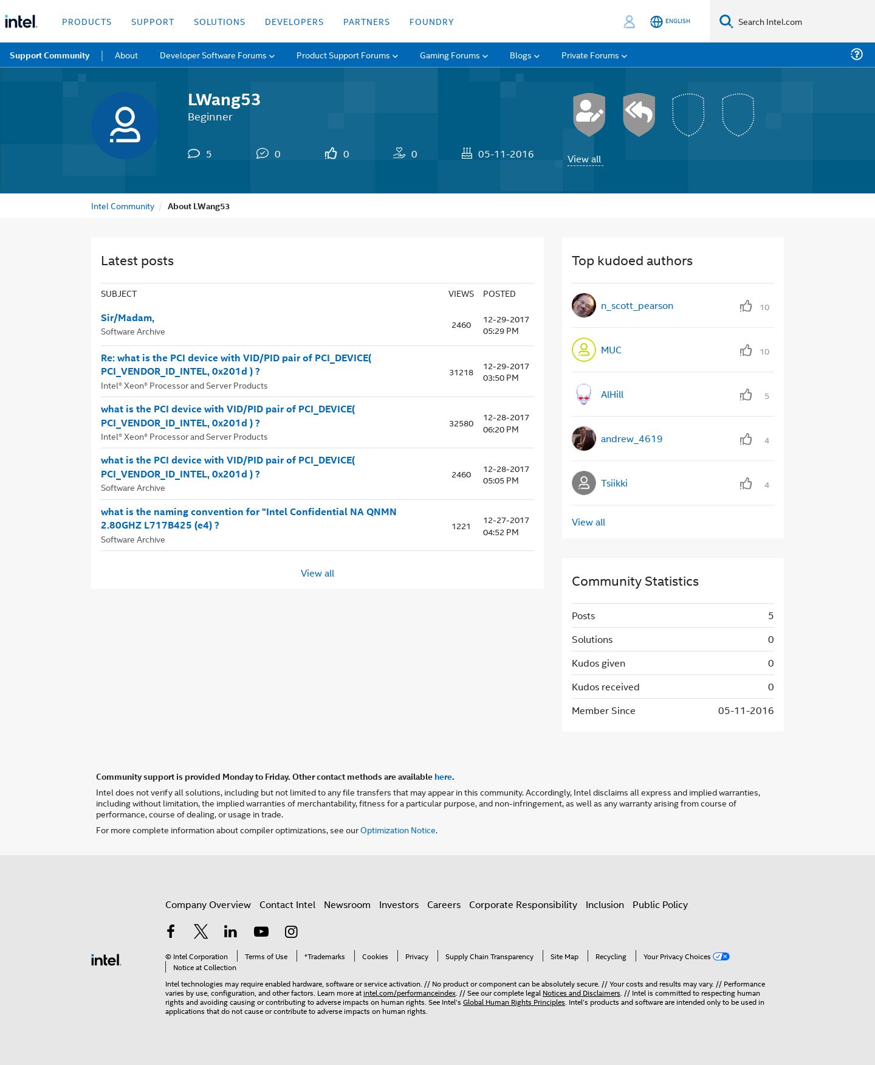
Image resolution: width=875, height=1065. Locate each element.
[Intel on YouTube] (261, 933)
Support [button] (152, 21)
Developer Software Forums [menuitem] (213, 54)
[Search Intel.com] (804, 21)
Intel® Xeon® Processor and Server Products (184, 384)
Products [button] (87, 21)
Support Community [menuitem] (49, 54)
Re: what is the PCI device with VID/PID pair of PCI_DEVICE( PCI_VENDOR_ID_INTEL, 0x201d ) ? (236, 364)
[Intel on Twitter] (201, 933)
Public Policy (660, 904)
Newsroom (347, 904)
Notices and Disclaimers (581, 992)
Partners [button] (366, 21)
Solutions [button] (219, 21)
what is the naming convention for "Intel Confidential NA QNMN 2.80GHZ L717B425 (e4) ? (249, 518)
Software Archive (133, 330)
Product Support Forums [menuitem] (343, 54)
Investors (399, 904)
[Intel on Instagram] (291, 933)
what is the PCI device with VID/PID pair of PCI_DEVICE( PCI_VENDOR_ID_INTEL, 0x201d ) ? (228, 415)
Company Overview (208, 904)
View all (584, 158)
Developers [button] (294, 21)
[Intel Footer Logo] (106, 958)
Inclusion (605, 904)
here (443, 776)
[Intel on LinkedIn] (231, 933)
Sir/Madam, (127, 317)
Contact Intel (287, 904)
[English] (670, 22)
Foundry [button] (432, 21)
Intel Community (122, 205)
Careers (444, 904)
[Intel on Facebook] (170, 933)
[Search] (726, 21)
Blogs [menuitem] (521, 54)
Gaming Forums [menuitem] (450, 54)
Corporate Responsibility (523, 904)
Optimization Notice (398, 829)
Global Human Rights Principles (514, 1001)
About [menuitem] (126, 54)
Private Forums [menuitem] (590, 54)
